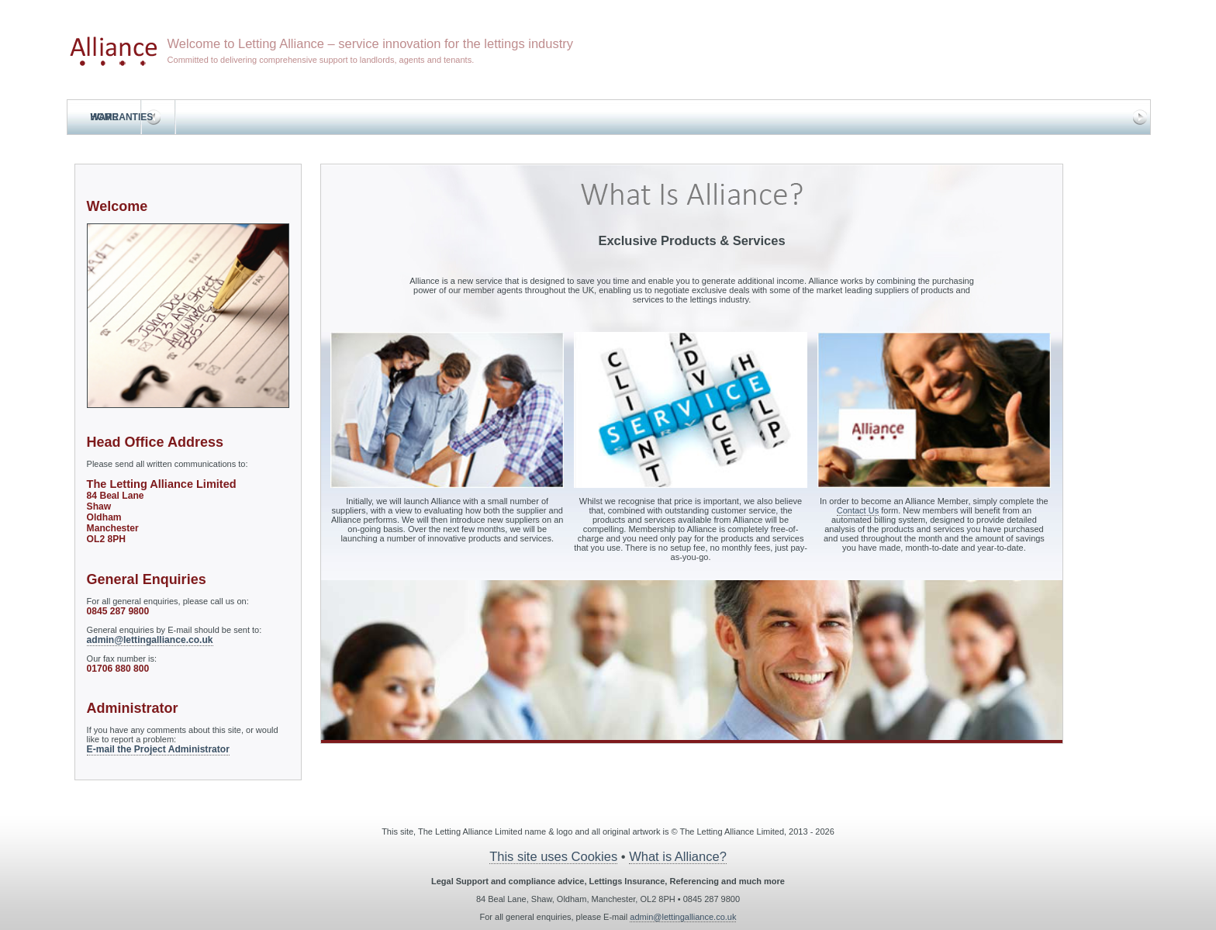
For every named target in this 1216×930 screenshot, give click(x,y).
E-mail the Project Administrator (158, 749)
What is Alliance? (678, 856)
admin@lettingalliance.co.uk (150, 639)
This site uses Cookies (553, 856)
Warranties (122, 117)
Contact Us (858, 510)
